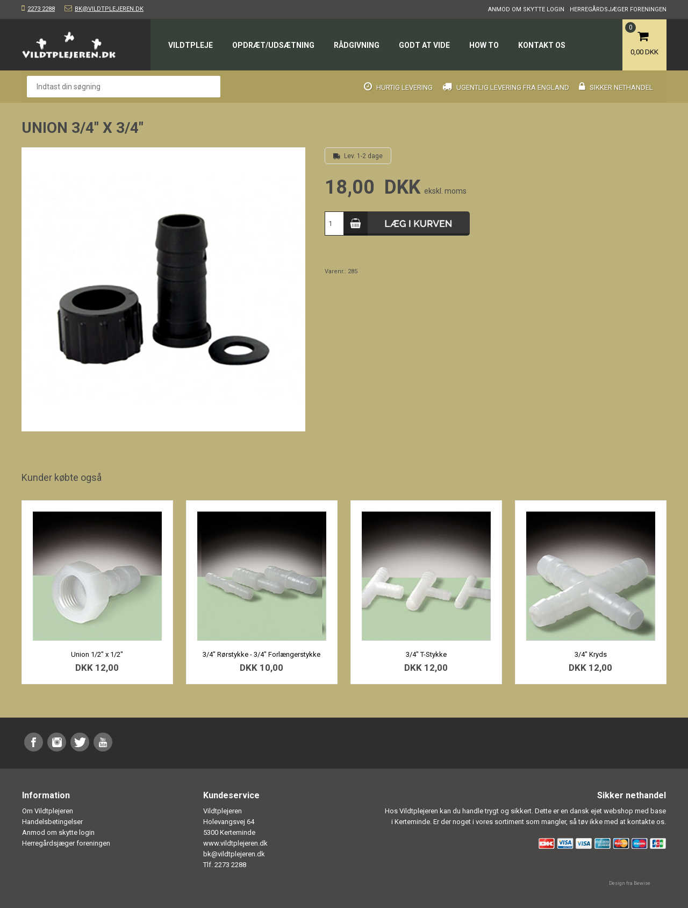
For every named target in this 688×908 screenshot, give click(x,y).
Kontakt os (541, 45)
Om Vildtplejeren (47, 811)
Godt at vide (424, 45)
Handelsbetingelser (52, 822)
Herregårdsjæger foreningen (618, 9)
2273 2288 (41, 8)
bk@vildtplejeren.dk (109, 8)
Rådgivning (356, 45)
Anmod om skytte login (526, 9)
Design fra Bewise (629, 883)
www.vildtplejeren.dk (235, 843)
